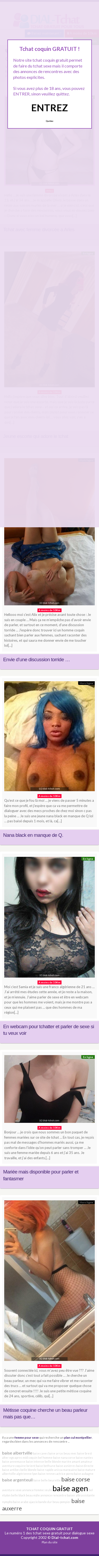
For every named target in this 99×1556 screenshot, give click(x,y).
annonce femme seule (37, 1490)
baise (36, 1480)
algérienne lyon (26, 1473)
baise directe (84, 1465)
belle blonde (28, 1469)
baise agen (70, 1488)
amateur (86, 1461)
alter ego (8, 1457)
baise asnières (66, 1465)
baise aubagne (83, 1473)
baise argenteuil (17, 1479)
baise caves (40, 1453)
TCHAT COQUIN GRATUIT (49, 1528)
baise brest (84, 1453)
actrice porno (64, 1473)
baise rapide (45, 1469)
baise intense (35, 1461)
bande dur (45, 1502)
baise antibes (11, 1469)
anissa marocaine (65, 1469)
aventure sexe (12, 1490)
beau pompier (62, 1502)
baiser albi (74, 1495)
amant (76, 1461)
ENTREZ (49, 107)
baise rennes (47, 1473)
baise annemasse (13, 1461)
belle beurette (51, 1480)
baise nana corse (64, 1457)
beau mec (70, 1453)
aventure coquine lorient (18, 1465)
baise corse (75, 1479)
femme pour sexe (27, 1437)
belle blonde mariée (58, 1461)
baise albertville (17, 1452)
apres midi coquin (26, 1457)
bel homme (45, 1457)
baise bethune (45, 1465)
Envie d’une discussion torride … (36, 659)
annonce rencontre (53, 1495)
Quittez (49, 121)
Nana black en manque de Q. (33, 835)
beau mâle (33, 1495)
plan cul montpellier (78, 1437)
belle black (18, 1495)
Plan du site (50, 1542)
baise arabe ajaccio (25, 1502)
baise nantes (84, 1457)
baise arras (55, 1453)
